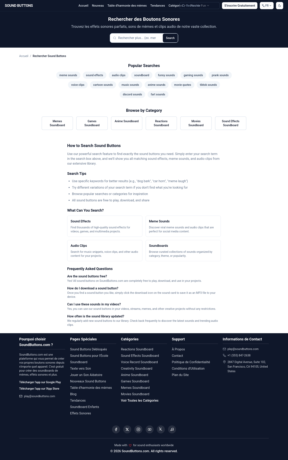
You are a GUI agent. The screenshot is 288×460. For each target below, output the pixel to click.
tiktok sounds (208, 84)
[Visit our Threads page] (161, 429)
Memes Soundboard (57, 123)
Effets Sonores (80, 413)
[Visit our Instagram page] (138, 429)
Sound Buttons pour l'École (89, 356)
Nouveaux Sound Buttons (88, 381)
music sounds (130, 84)
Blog (73, 394)
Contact (177, 356)
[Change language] (267, 5)
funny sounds (166, 75)
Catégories (178, 5)
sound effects (94, 75)
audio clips (119, 75)
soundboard (141, 75)
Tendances (157, 5)
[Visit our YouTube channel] (150, 429)
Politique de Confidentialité (191, 362)
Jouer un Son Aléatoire (86, 375)
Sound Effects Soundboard (231, 123)
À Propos (178, 349)
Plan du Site (180, 375)
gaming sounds (193, 75)
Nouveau (98, 5)
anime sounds (156, 84)
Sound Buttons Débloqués (88, 349)
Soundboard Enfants (84, 407)
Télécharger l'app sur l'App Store (39, 388)
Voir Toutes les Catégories (140, 400)
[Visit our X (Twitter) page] (127, 429)
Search (170, 38)
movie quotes (182, 84)
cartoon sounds (103, 84)
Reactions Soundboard (161, 123)
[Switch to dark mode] (279, 5)
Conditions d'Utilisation (188, 368)
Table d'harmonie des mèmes (127, 5)
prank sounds (220, 75)
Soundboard (78, 362)
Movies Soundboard (196, 123)
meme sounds (68, 75)
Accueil (83, 5)
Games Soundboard (92, 123)
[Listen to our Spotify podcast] (172, 429)
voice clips (77, 84)
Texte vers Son (80, 368)
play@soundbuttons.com (39, 396)
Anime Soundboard (127, 121)
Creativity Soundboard (136, 368)
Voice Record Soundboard (139, 362)
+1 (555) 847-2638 (239, 355)
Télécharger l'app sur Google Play (40, 382)
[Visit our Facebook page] (116, 429)
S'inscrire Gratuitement (239, 5)
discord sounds (132, 94)
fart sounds (158, 94)
